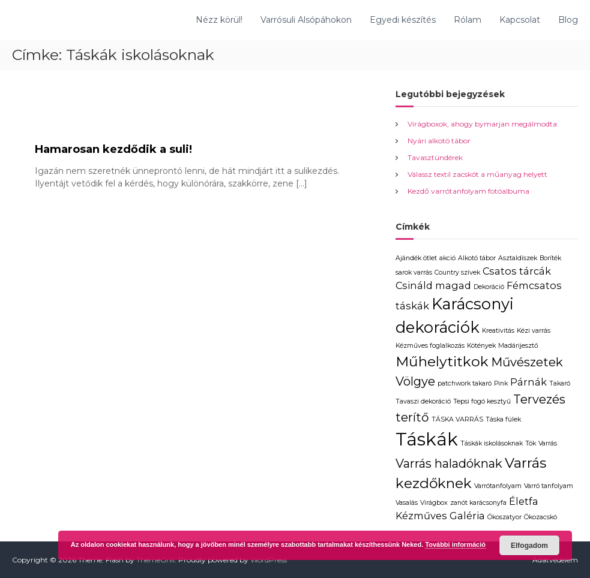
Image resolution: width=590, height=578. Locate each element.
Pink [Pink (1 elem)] (501, 383)
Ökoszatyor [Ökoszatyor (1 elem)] (504, 517)
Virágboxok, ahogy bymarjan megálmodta (482, 123)
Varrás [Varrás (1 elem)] (547, 443)
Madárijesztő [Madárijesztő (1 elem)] (518, 346)
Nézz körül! (219, 19)
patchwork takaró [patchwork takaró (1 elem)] (465, 383)
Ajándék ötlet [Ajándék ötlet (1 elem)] (416, 258)
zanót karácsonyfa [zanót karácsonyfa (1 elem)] (478, 503)
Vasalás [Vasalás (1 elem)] (407, 503)
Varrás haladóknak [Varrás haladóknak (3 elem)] (449, 463)
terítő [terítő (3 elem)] (412, 417)
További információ (455, 544)
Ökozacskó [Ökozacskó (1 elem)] (540, 517)
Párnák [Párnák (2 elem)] (528, 382)
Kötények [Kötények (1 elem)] (481, 346)
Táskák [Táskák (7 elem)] (427, 439)
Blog (568, 19)
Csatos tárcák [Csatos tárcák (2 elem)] (517, 271)
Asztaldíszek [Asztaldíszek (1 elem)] (517, 258)
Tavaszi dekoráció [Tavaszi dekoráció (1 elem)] (423, 401)
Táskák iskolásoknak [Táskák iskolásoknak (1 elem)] (491, 443)
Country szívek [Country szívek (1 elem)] (457, 272)
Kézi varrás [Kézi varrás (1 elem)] (533, 331)
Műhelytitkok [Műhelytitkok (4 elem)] (442, 361)
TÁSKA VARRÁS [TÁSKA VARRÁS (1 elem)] (457, 419)
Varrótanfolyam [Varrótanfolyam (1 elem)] (498, 486)
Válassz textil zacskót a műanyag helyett (477, 174)
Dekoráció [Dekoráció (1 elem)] (489, 287)
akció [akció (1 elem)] (447, 258)
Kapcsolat (519, 19)
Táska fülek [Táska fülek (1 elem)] (503, 419)
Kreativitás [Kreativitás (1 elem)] (498, 331)
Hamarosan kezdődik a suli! (113, 149)
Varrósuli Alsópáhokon (306, 19)
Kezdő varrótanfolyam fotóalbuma (468, 190)
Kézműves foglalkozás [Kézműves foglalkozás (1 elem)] (430, 346)
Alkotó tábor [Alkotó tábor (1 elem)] (477, 258)
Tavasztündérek (435, 157)
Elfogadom (529, 545)
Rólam (467, 19)
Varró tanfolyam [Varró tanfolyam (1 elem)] (548, 486)
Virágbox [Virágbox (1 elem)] (434, 503)
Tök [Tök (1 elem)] (530, 443)
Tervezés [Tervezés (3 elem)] (539, 399)
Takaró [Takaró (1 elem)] (559, 383)
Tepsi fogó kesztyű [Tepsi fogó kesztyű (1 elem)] (482, 401)
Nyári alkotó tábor (439, 140)
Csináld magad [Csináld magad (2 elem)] (433, 285)
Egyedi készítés (403, 19)
